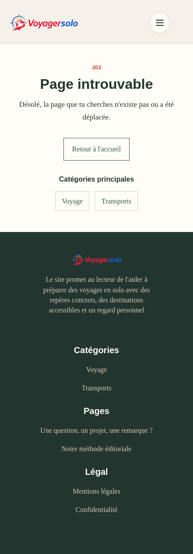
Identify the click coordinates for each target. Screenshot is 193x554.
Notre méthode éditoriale (97, 448)
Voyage (72, 201)
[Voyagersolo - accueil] (72, 22)
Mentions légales (96, 491)
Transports (116, 201)
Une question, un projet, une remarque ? (96, 430)
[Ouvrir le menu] (159, 22)
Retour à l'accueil (96, 149)
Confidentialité (97, 509)
